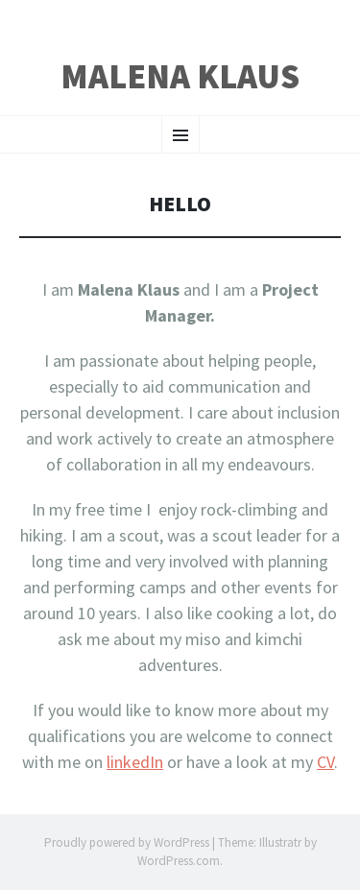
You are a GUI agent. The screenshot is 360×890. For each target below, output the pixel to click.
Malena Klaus (180, 77)
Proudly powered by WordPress (126, 842)
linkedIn (135, 762)
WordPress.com (178, 861)
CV (325, 762)
